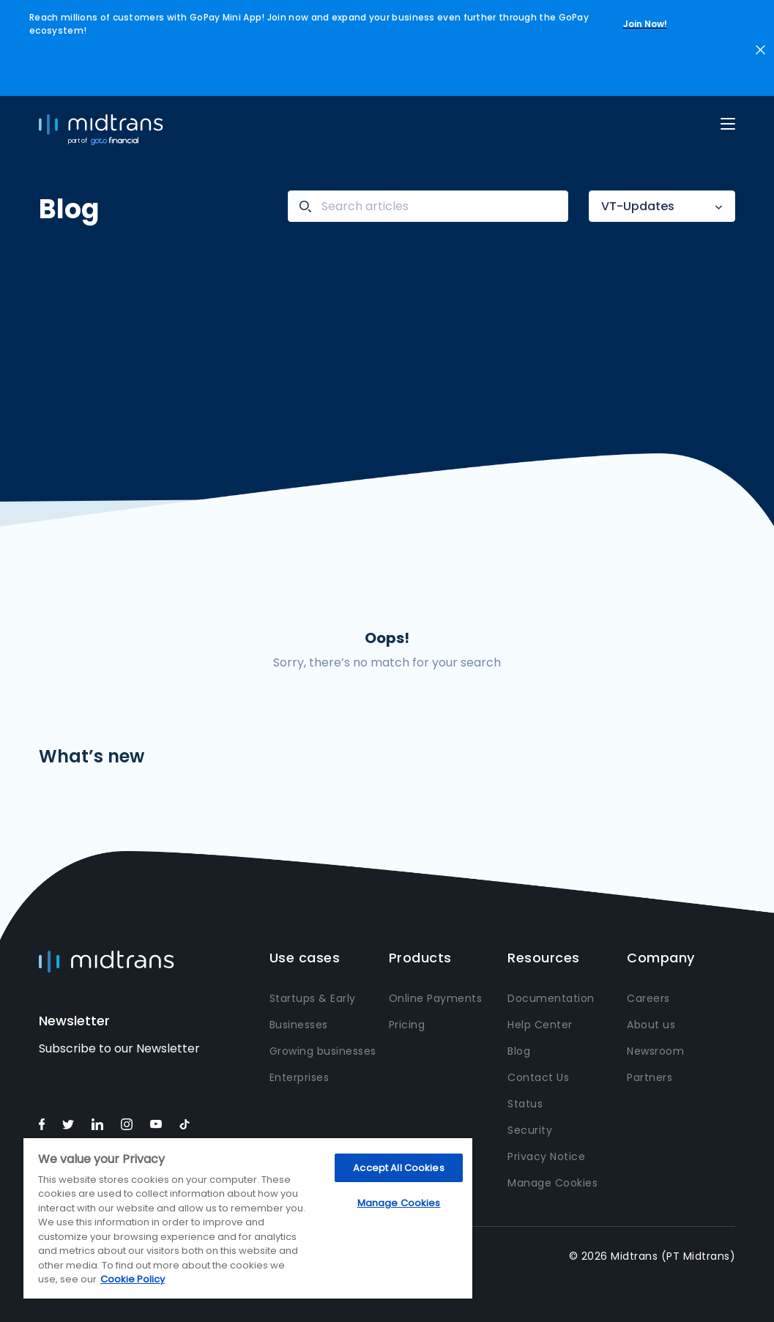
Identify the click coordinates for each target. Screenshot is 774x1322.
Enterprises (299, 1077)
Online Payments (436, 998)
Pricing (407, 1024)
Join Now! (645, 24)
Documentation (551, 998)
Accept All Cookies (398, 1168)
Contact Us (538, 1077)
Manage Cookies (552, 1183)
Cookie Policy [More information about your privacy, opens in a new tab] (132, 1279)
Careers (648, 998)
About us (651, 1024)
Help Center (540, 1024)
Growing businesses (322, 1051)
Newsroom (655, 1051)
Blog (518, 1051)
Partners (649, 1077)
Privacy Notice (546, 1156)
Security (529, 1130)
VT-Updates (637, 206)
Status (525, 1103)
